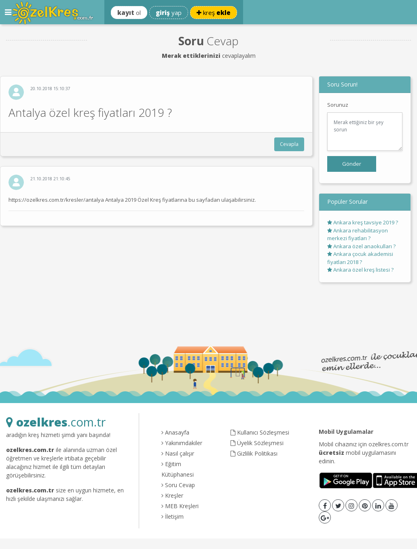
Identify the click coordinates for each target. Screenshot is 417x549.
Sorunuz (337, 104)
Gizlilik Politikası (254, 453)
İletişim (172, 516)
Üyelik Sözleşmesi (257, 443)
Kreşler (172, 495)
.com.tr (56, 422)
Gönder (351, 163)
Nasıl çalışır (177, 453)
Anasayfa (175, 432)
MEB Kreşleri (180, 506)
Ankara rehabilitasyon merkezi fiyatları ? (357, 234)
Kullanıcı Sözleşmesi (260, 432)
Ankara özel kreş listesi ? (360, 269)
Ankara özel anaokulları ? (361, 246)
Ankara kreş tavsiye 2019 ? (362, 222)
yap (169, 12)
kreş (214, 12)
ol (129, 12)
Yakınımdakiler (181, 443)
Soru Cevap (178, 485)
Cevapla (289, 144)
